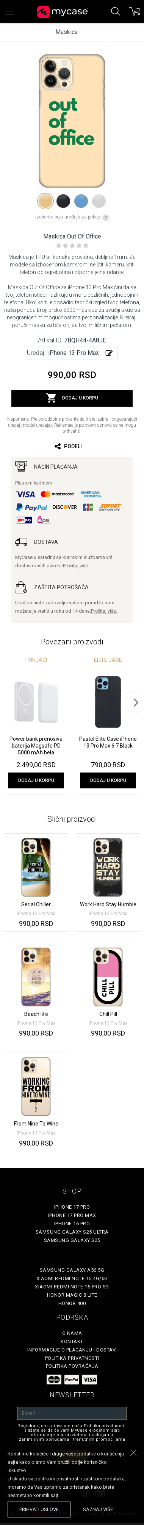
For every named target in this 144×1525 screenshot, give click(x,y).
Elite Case (108, 660)
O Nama (72, 1333)
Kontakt (72, 1341)
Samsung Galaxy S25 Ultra (72, 1232)
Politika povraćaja (72, 1366)
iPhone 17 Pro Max (72, 1215)
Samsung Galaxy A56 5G (72, 1270)
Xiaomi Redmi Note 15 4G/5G (72, 1278)
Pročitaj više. (76, 565)
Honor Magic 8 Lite (72, 1295)
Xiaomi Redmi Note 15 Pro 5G (72, 1287)
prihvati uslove (39, 1509)
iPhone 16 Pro (72, 1223)
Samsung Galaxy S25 (72, 1240)
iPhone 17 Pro (72, 1207)
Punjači (36, 660)
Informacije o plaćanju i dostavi (72, 1350)
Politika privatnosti (72, 1358)
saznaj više (98, 1509)
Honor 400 (72, 1303)
